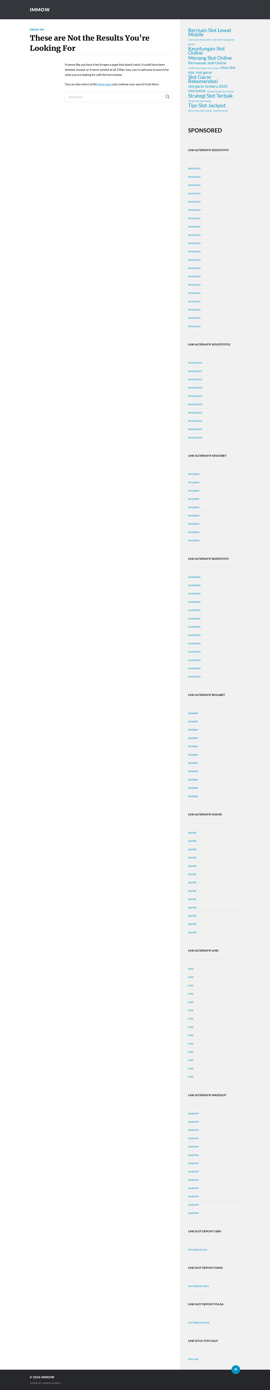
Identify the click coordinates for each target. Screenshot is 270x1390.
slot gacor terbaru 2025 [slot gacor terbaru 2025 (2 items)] (208, 86)
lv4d (190, 968)
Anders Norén (51, 1383)
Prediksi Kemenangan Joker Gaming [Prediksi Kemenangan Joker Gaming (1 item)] (203, 68)
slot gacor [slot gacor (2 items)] (204, 72)
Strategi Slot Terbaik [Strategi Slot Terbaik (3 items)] (210, 96)
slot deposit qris (197, 1249)
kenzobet (193, 473)
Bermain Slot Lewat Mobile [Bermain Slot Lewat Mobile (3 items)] (209, 32)
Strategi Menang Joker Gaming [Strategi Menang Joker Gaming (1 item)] (220, 91)
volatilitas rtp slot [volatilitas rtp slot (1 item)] (220, 111)
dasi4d (192, 832)
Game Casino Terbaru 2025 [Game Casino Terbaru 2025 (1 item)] (199, 40)
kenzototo (194, 168)
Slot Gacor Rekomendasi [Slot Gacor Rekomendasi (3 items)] (203, 79)
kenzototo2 (195, 362)
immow (40, 9)
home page (105, 84)
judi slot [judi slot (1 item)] (191, 44)
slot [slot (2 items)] (191, 72)
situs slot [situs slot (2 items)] (227, 67)
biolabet (193, 713)
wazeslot (193, 1113)
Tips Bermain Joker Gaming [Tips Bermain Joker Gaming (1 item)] (199, 101)
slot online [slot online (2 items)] (197, 91)
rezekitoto (194, 576)
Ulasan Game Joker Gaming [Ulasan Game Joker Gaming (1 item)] (200, 111)
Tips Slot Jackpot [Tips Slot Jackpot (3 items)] (207, 105)
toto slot (193, 1359)
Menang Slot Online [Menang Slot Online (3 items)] (210, 58)
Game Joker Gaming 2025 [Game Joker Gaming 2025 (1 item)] (223, 40)
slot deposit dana (198, 1285)
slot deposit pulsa (198, 1322)
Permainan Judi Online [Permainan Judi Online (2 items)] (207, 63)
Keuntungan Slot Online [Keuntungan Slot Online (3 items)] (206, 50)
